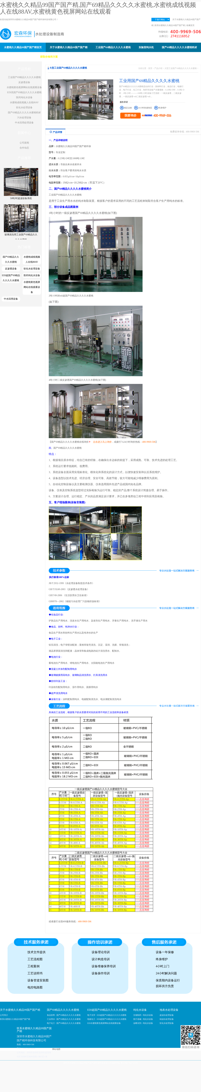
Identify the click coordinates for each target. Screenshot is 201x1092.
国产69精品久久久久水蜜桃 (11, 259)
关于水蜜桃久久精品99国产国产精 (20, 1009)
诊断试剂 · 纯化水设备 (143, 1023)
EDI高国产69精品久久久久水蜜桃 (24, 92)
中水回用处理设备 (24, 122)
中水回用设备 (11, 299)
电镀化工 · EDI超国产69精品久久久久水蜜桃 (106, 1019)
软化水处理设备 (24, 107)
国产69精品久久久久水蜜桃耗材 (24, 112)
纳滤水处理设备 (167, 1019)
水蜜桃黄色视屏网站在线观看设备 (24, 87)
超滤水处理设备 (167, 1015)
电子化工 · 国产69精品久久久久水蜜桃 (64, 1023)
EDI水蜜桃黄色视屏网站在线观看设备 (104, 1023)
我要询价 (130, 115)
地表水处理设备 (169, 1009)
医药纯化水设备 (24, 97)
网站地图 (56, 1049)
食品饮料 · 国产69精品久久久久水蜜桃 (64, 1015)
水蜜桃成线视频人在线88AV (24, 102)
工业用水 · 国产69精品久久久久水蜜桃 (64, 1019)
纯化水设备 (140, 1009)
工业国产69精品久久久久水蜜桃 (24, 77)
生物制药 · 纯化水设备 (143, 1015)
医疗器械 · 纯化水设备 (143, 1019)
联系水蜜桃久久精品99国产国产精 (170, 25)
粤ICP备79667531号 (129, 1063)
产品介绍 (158, 68)
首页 (150, 68)
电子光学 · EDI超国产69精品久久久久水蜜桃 (106, 1015)
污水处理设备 (24, 117)
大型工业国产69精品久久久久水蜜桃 (180, 68)
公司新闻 (24, 143)
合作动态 (24, 148)
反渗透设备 (24, 82)
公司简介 (4, 1015)
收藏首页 (190, 25)
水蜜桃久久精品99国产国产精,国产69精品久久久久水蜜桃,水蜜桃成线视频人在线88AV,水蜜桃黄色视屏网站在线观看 (98, 8)
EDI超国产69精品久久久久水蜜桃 (11, 278)
